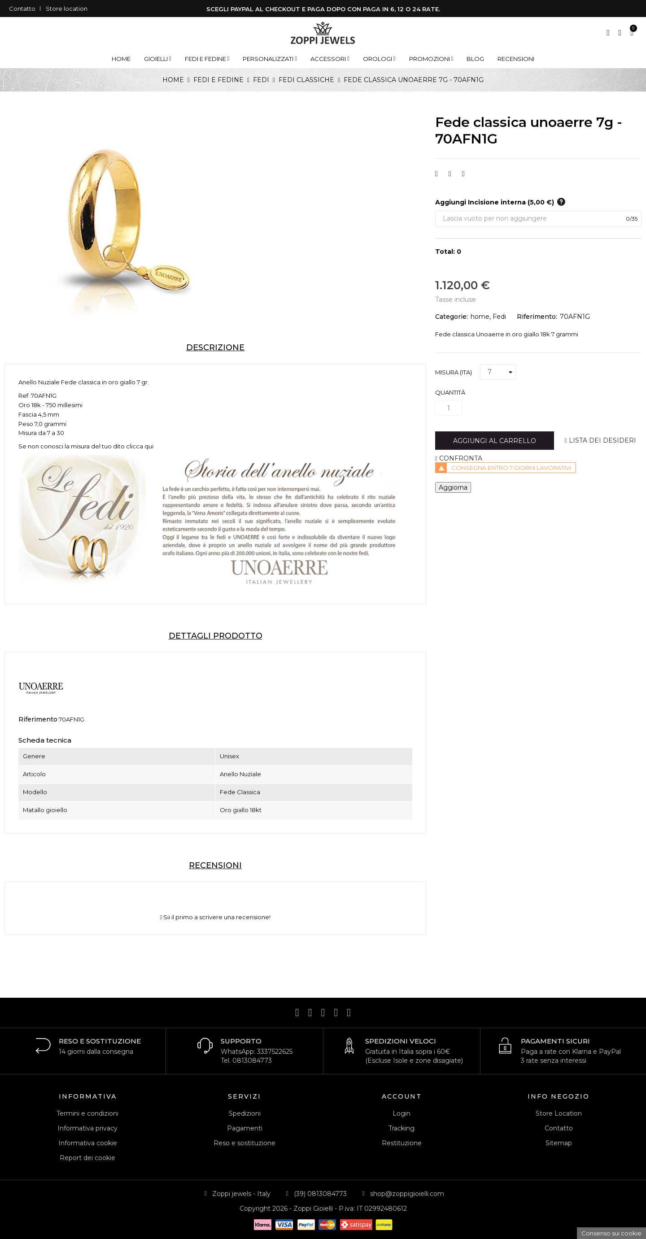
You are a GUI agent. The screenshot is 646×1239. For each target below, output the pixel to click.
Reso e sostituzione (244, 1143)
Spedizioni (245, 1113)
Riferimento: (537, 317)
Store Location (559, 1113)
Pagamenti (244, 1128)
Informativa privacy (87, 1128)
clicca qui (139, 446)
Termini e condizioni (87, 1113)
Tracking (401, 1128)
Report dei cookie (87, 1158)
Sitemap (559, 1143)
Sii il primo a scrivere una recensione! (215, 917)
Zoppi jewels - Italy (241, 1194)
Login (401, 1113)
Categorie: (451, 317)
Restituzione (402, 1143)
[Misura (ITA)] (498, 372)
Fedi (499, 317)
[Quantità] (448, 408)
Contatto (22, 8)
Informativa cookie (87, 1143)
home (480, 317)
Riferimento (37, 719)
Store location (66, 8)
